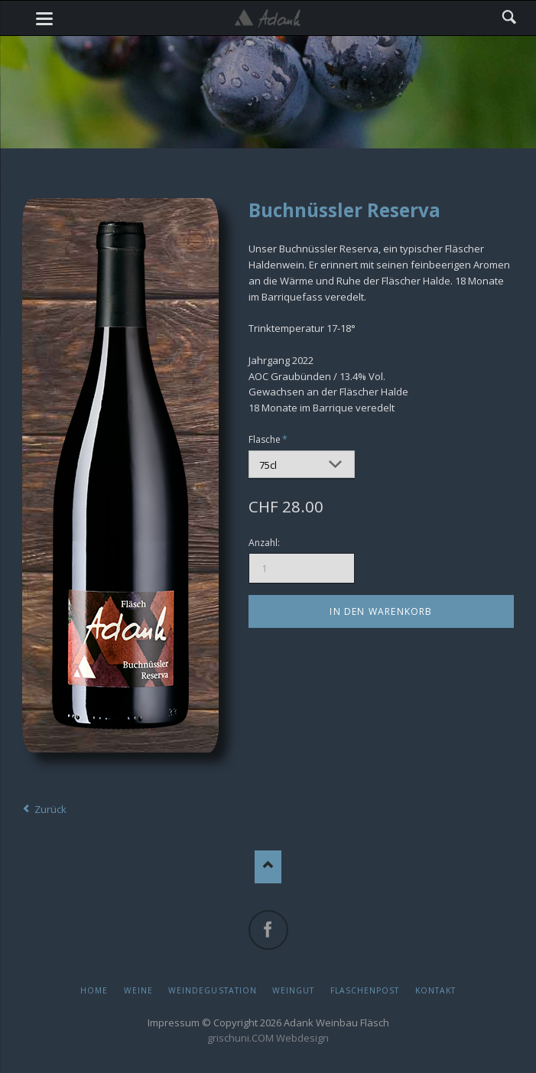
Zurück (50, 809)
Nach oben (268, 866)
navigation (44, 19)
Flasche (270, 439)
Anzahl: (264, 542)
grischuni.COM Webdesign (268, 1038)
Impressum (174, 1022)
